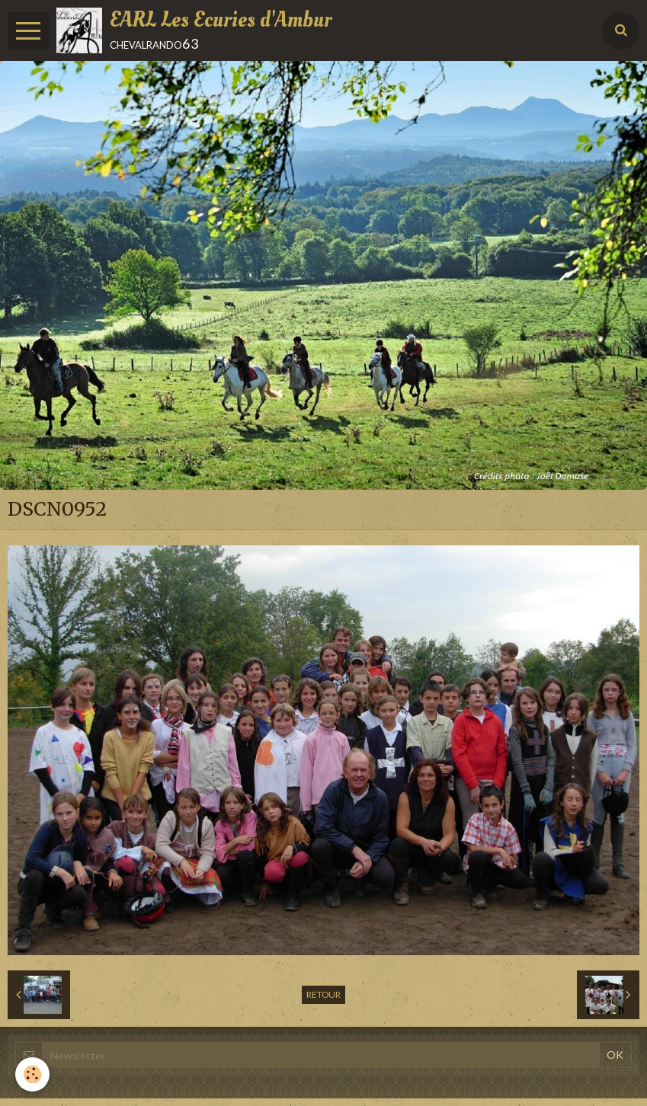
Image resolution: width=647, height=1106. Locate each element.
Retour (323, 994)
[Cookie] (32, 1074)
